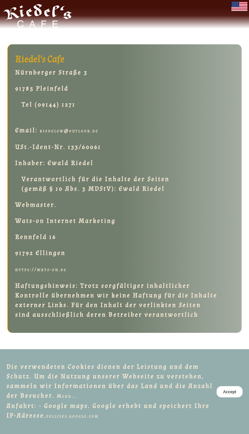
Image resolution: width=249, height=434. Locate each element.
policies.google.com (72, 416)
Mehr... (67, 396)
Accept (229, 391)
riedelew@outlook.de (69, 131)
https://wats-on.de (41, 270)
